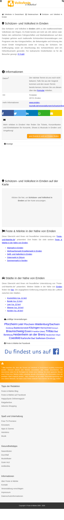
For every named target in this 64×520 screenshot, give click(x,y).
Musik (3, 436)
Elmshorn (50, 338)
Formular (41, 90)
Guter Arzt (5, 462)
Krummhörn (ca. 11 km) (17, 298)
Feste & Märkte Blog (9, 391)
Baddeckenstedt (21, 328)
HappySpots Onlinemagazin (12, 399)
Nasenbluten (6, 451)
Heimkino (5, 432)
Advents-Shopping (9, 406)
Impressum (6, 492)
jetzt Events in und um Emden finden (44, 136)
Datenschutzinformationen (12, 496)
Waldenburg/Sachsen (47, 324)
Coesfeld (14, 338)
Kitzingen (34, 327)
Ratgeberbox (6, 402)
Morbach (55, 328)
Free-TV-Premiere (8, 421)
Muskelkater (6, 459)
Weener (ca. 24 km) (15, 308)
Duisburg (9, 328)
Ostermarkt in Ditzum (16, 257)
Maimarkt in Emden (15, 248)
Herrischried (46, 328)
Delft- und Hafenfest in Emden (19, 254)
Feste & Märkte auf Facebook (13, 395)
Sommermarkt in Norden (17, 260)
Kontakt (4, 485)
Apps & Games (7, 429)
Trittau (50, 331)
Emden (59, 287)
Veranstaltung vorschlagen (12, 489)
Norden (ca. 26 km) (15, 311)
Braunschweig (15, 331)
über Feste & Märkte (9, 481)
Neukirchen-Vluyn (53, 335)
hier (12, 290)
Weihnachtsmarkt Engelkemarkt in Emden (24, 251)
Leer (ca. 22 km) (14, 304)
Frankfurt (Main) (38, 331)
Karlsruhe (26, 338)
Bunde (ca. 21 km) (14, 301)
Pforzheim (10, 324)
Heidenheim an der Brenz (29, 334)
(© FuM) (21, 54)
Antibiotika (5, 466)
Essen (28, 331)
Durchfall (5, 455)
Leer (20, 324)
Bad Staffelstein (38, 338)
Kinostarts (5, 425)
